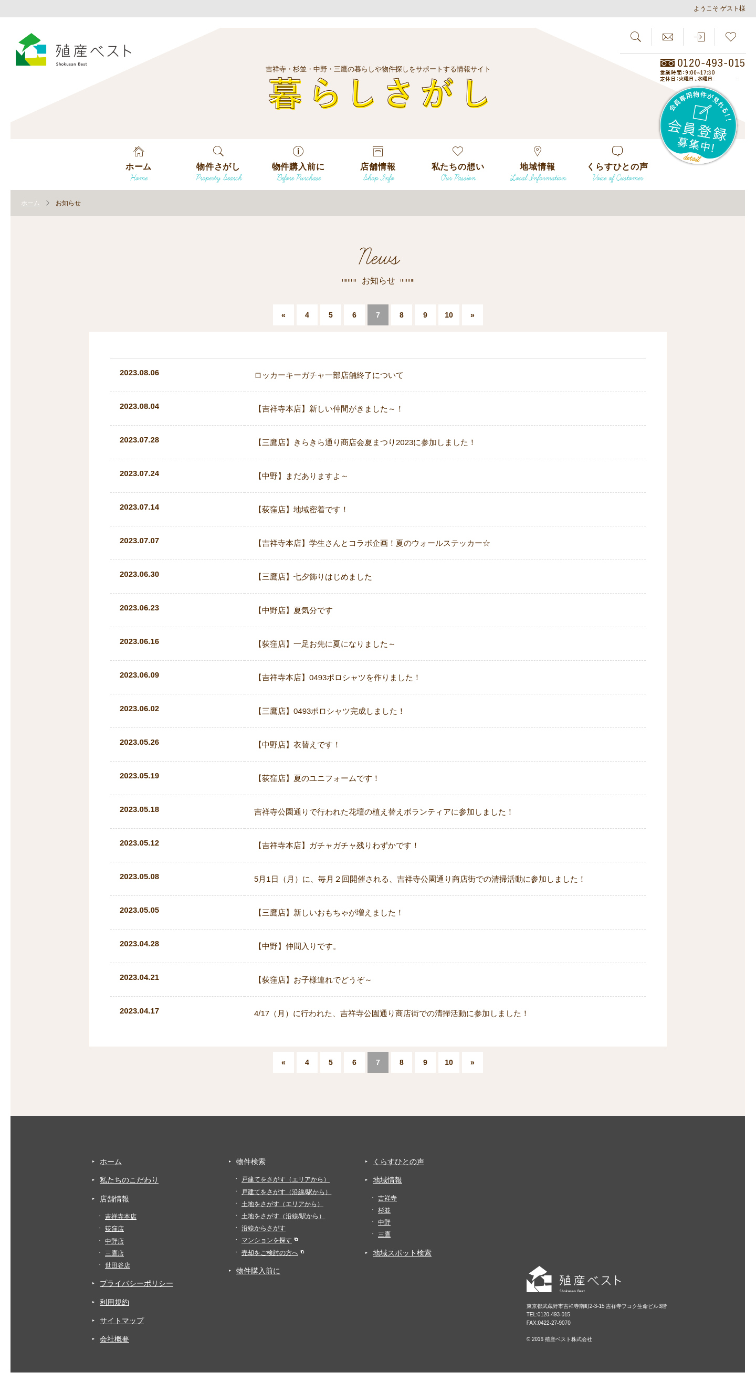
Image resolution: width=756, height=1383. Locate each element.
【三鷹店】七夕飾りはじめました (313, 576)
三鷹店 (114, 1253)
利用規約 (114, 1302)
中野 (384, 1222)
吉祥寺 (387, 1198)
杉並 (384, 1210)
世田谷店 (117, 1265)
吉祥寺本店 (120, 1216)
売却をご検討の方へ (270, 1253)
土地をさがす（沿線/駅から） (283, 1216)
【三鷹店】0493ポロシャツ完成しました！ (329, 710)
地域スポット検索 (402, 1253)
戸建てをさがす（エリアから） (286, 1179)
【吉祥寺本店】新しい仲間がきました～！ (329, 408)
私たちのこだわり (129, 1180)
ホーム (111, 1161)
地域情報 (387, 1180)
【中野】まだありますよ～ (301, 475)
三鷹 (384, 1234)
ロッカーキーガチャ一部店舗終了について (329, 375)
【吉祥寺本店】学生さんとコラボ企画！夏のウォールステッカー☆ (372, 543)
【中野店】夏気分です (293, 610)
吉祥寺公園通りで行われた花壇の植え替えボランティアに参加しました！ (384, 811)
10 (449, 315)
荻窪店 (114, 1228)
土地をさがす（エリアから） (282, 1204)
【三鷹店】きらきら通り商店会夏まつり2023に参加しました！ (365, 442)
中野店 (114, 1241)
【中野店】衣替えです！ (297, 744)
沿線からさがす (264, 1228)
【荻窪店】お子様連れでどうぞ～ (313, 979)
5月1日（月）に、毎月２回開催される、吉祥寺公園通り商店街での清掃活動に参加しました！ (420, 878)
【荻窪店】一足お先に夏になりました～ (325, 643)
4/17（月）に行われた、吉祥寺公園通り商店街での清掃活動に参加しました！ (391, 1013)
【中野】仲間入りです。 (297, 946)
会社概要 (114, 1339)
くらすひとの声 (398, 1161)
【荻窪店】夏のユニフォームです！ (317, 778)
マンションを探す (267, 1240)
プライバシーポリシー (136, 1283)
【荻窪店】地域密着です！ (301, 509)
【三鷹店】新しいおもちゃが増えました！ (329, 912)
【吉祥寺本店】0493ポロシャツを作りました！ (337, 677)
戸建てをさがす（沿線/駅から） (286, 1192)
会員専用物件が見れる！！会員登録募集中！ (699, 126)
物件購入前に (258, 1270)
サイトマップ (122, 1320)
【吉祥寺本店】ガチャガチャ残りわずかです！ (336, 845)
